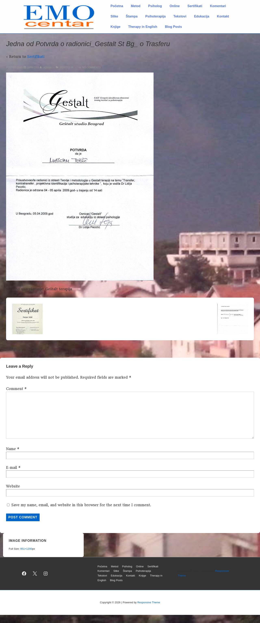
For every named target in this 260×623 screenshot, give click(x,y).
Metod (135, 6)
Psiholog (155, 6)
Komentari (218, 6)
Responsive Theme (148, 602)
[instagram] (46, 573)
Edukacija (201, 16)
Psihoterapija (155, 16)
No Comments (91, 67)
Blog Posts (173, 26)
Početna (116, 6)
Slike (114, 16)
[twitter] (35, 573)
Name (11, 449)
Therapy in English (142, 26)
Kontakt (223, 16)
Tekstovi (179, 16)
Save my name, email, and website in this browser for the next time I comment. (81, 505)
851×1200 (26, 548)
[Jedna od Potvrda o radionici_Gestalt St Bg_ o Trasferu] (33, 67)
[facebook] (24, 573)
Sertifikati (194, 6)
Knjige (115, 26)
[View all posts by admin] (46, 67)
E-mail (11, 468)
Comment (16, 389)
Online (175, 6)
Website (13, 486)
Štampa (132, 16)
